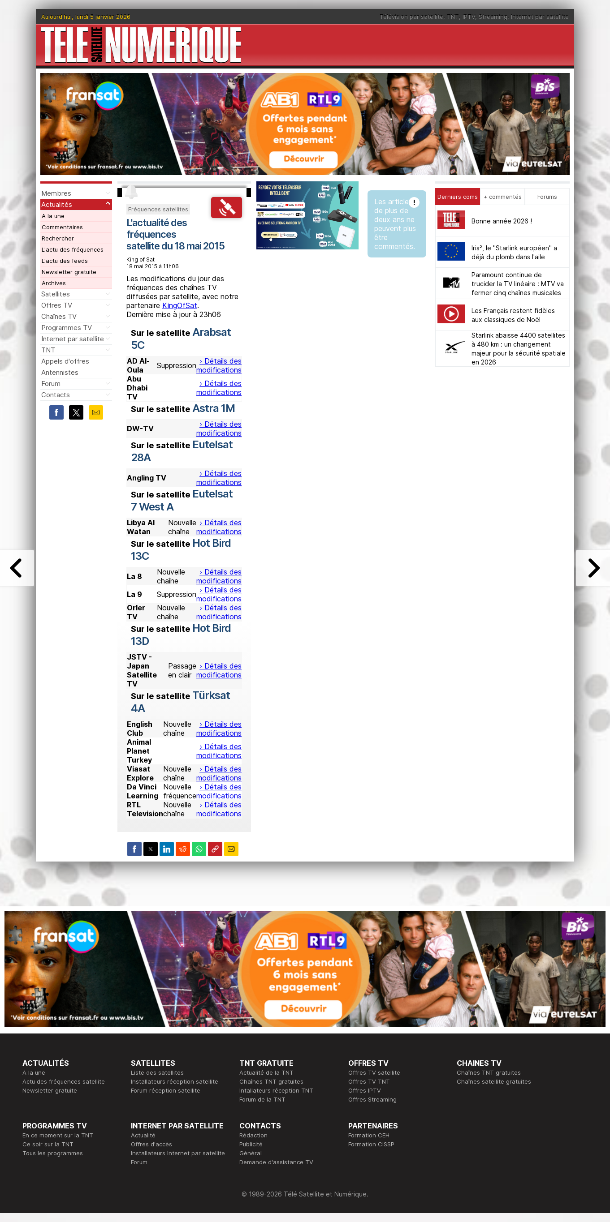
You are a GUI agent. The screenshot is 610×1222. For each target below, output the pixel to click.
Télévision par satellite (411, 16)
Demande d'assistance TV (276, 1162)
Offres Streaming (372, 1099)
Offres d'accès (151, 1144)
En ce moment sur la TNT (57, 1135)
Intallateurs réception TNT (276, 1090)
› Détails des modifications (219, 365)
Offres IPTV (364, 1090)
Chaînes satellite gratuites (494, 1081)
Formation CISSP (371, 1144)
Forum (51, 383)
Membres (56, 193)
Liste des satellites (157, 1072)
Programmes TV (66, 327)
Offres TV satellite (374, 1072)
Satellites (55, 294)
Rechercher (58, 238)
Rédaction (253, 1135)
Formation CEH (368, 1135)
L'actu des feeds (65, 260)
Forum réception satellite (165, 1090)
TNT (453, 16)
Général (250, 1153)
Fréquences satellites (158, 209)
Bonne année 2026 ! (502, 221)
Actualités (56, 204)
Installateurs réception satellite (174, 1081)
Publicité (251, 1144)
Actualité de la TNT (266, 1072)
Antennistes (59, 372)
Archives (54, 283)
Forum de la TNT (262, 1099)
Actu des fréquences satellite (63, 1081)
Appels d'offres (65, 361)
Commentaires (62, 227)
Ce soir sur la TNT (48, 1144)
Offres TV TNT (369, 1081)
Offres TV (56, 305)
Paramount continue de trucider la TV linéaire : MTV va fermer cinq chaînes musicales (518, 283)
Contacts (55, 394)
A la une (53, 215)
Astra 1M (213, 408)
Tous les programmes (52, 1153)
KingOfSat (179, 305)
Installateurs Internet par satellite (178, 1153)
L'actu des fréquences (73, 249)
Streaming (493, 16)
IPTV (469, 16)
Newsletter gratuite (69, 271)
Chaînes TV (59, 316)
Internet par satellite (540, 16)
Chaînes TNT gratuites (271, 1081)
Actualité (143, 1135)
